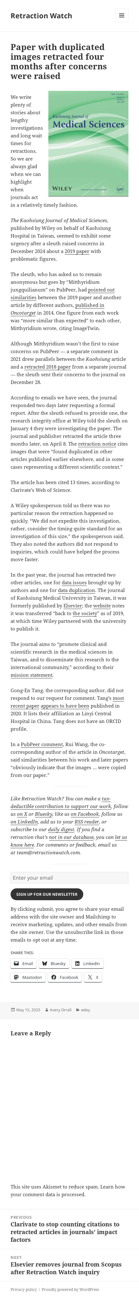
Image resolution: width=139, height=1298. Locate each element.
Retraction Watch (41, 15)
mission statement (32, 675)
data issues (74, 582)
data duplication (76, 590)
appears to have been (65, 705)
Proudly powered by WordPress (70, 1289)
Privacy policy (24, 1289)
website (102, 605)
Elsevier (72, 605)
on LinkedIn (24, 821)
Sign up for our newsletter (47, 894)
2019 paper (77, 251)
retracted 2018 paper (47, 366)
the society (85, 613)
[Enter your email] (69, 878)
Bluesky (43, 814)
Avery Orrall (60, 1010)
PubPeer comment (42, 744)
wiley (85, 1010)
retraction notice (97, 443)
